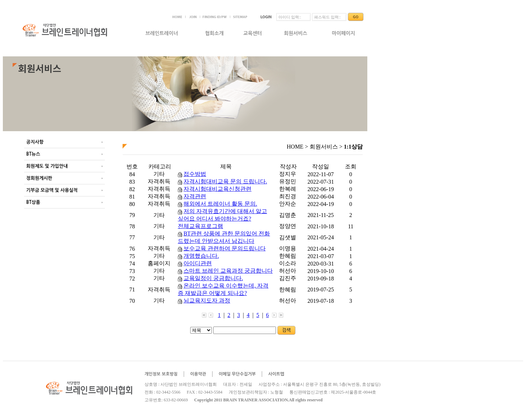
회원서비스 (295, 33)
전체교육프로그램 (200, 226)
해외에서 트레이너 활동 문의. (220, 204)
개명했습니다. (201, 256)
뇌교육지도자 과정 (206, 300)
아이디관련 (197, 263)
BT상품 (33, 202)
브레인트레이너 (161, 33)
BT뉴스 (33, 154)
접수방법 (194, 174)
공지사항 (35, 142)
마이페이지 (343, 33)
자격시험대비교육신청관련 (217, 189)
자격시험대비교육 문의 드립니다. (225, 181)
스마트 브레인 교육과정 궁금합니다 (228, 271)
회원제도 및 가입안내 (47, 166)
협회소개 (214, 33)
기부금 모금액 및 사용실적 (52, 190)
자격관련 (194, 196)
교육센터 (252, 33)
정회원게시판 (39, 178)
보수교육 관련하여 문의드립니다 (224, 248)
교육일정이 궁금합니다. (213, 278)
